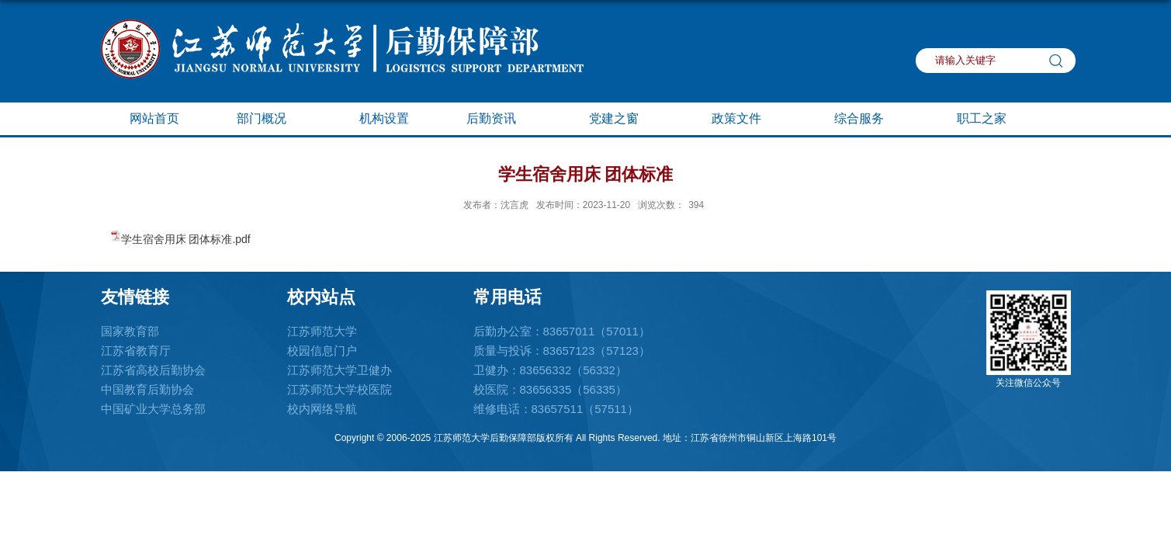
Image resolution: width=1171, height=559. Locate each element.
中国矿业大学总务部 (153, 408)
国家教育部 (130, 331)
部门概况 (269, 119)
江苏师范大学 (322, 331)
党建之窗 (621, 119)
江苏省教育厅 (136, 350)
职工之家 (989, 119)
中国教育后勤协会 (147, 389)
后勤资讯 (499, 119)
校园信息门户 (322, 350)
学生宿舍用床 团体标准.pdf (186, 239)
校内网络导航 (322, 408)
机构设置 (384, 118)
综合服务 (866, 119)
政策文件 (744, 119)
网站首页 (154, 118)
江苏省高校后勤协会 (153, 370)
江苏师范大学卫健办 (339, 370)
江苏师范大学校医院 (339, 389)
